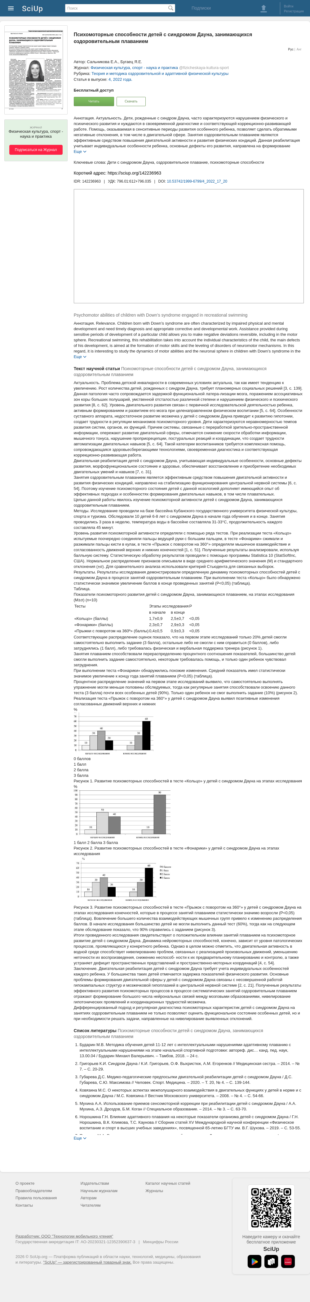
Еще (78, 151)
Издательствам (95, 1183)
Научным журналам (99, 1190)
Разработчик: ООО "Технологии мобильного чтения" (64, 1236)
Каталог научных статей (167, 1183)
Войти (289, 6)
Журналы (154, 1190)
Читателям (91, 1205)
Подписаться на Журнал (36, 150)
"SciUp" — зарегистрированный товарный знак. (87, 1262)
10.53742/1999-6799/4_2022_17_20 (197, 181)
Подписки (201, 8)
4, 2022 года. (120, 79)
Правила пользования (36, 1198)
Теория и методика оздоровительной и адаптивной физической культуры (159, 73)
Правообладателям (34, 1190)
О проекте (25, 1183)
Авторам (89, 1198)
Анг (299, 49)
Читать (93, 101)
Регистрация (294, 11)
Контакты (24, 1205)
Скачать (131, 101)
